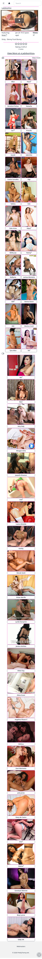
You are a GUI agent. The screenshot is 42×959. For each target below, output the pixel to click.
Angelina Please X (21, 720)
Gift (13, 301)
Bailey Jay (13, 253)
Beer (21, 402)
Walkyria (13, 277)
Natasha (29, 106)
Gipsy (29, 228)
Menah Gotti (21, 573)
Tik (29, 350)
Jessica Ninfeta (21, 646)
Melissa (21, 744)
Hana (29, 81)
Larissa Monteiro (29, 277)
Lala (21, 499)
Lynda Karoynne (21, 622)
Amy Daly (21, 426)
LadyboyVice (6, 8)
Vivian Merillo (21, 597)
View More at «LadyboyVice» (21, 53)
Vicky (4, 35)
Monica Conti (29, 326)
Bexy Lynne (21, 915)
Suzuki (13, 155)
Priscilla (29, 131)
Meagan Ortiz (21, 451)
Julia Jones (21, 793)
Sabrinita (29, 155)
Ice (13, 130)
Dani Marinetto (21, 768)
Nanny (29, 253)
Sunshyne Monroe (21, 891)
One (21, 842)
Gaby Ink (21, 939)
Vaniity (21, 548)
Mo (21, 377)
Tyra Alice (13, 350)
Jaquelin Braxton (21, 475)
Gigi (29, 179)
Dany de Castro (21, 817)
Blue (13, 82)
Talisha (13, 204)
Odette (21, 866)
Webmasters (21, 946)
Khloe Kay (21, 671)
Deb (29, 204)
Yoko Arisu (13, 228)
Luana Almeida (21, 524)
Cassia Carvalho (13, 179)
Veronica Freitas (13, 106)
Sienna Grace (29, 302)
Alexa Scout (21, 695)
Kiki (13, 326)
